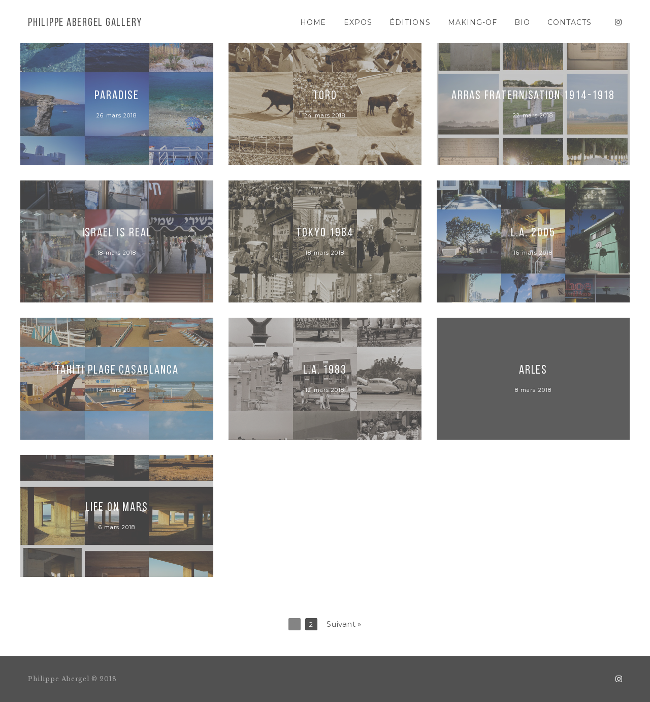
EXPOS (358, 22)
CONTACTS (569, 22)
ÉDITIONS (410, 22)
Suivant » (344, 624)
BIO (522, 22)
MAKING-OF (472, 22)
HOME (313, 22)
